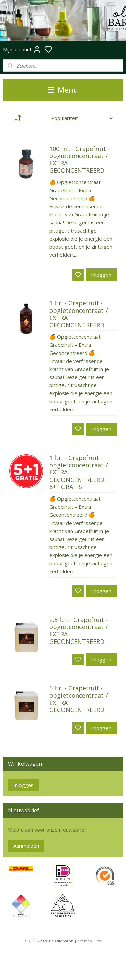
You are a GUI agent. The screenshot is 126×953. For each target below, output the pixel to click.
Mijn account (22, 49)
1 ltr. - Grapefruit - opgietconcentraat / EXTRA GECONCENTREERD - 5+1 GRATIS (78, 472)
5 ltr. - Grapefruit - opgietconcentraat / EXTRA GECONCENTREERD (78, 699)
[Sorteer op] (62, 118)
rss (98, 940)
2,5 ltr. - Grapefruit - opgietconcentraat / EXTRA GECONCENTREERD (78, 631)
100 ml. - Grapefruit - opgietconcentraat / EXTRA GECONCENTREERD (79, 159)
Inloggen (101, 274)
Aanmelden (26, 845)
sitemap (85, 940)
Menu (63, 90)
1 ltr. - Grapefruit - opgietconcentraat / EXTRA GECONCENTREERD (78, 314)
